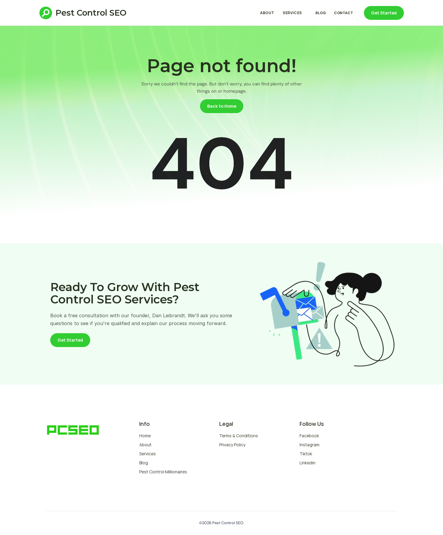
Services (292, 12)
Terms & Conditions (238, 435)
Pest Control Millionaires (163, 472)
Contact (343, 13)
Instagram (309, 444)
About (267, 12)
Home (145, 435)
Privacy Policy (232, 444)
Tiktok (306, 454)
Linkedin (307, 463)
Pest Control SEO (91, 13)
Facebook (309, 435)
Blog (320, 13)
